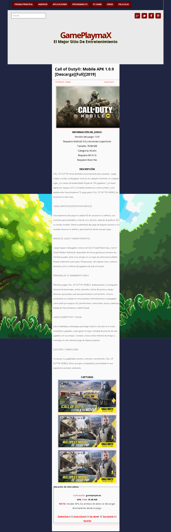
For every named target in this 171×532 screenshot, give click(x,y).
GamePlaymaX (85, 34)
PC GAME (97, 4)
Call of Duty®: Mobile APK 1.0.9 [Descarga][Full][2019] (84, 71)
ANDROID (42, 4)
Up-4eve (93, 516)
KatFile (87, 520)
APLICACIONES (60, 4)
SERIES (110, 4)
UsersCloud (79, 516)
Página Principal (24, 4)
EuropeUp (108, 516)
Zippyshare (64, 516)
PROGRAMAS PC (80, 4)
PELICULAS (123, 4)
